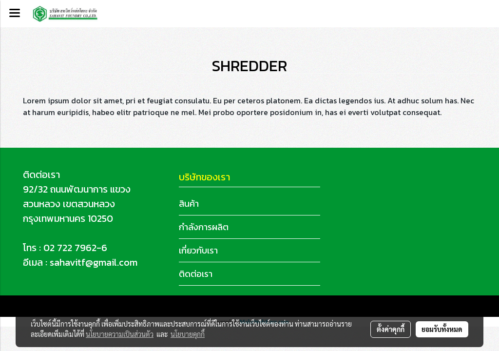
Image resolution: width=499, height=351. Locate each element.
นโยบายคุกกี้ (188, 334)
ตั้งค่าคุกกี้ (390, 329)
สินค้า (189, 203)
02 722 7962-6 (75, 247)
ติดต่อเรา (195, 273)
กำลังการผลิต (204, 227)
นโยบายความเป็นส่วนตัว (120, 334)
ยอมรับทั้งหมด (442, 329)
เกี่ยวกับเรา (198, 250)
